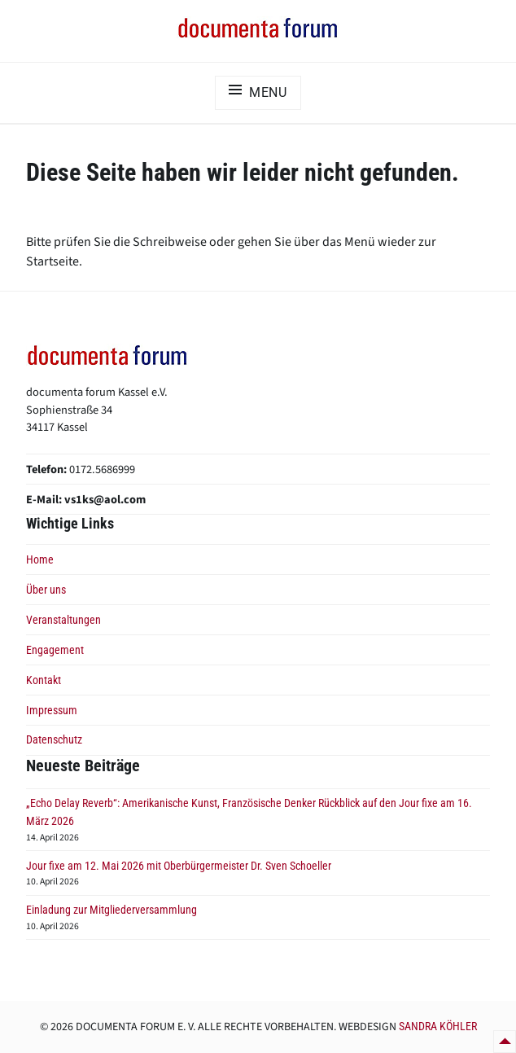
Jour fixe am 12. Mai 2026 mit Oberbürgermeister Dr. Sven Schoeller (178, 866)
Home (40, 560)
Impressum (51, 710)
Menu (268, 92)
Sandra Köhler (438, 1026)
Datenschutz (54, 740)
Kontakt (43, 680)
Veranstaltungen (63, 620)
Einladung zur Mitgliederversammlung (111, 910)
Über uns (46, 590)
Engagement (55, 650)
